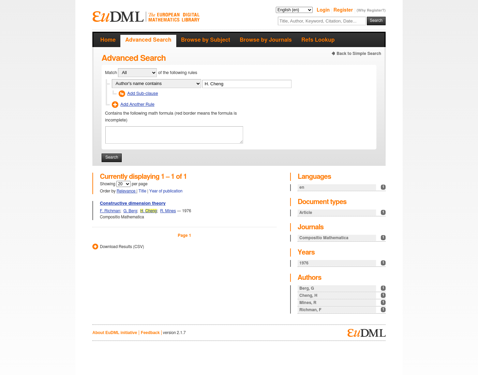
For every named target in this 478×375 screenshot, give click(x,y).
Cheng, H (342, 295)
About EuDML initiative (114, 332)
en (342, 187)
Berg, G (342, 288)
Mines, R (342, 302)
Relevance (126, 191)
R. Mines (168, 211)
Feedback (150, 332)
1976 (342, 262)
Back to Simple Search (359, 54)
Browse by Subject (205, 40)
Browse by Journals (266, 40)
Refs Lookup (318, 40)
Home (108, 40)
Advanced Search (148, 40)
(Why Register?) (371, 10)
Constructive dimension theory (133, 203)
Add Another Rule (137, 104)
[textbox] (322, 21)
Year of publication (165, 191)
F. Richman (110, 211)
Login (324, 10)
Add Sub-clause (142, 93)
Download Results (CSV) (122, 247)
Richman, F (342, 309)
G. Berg (130, 211)
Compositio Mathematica (342, 237)
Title (142, 191)
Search (376, 20)
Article (342, 212)
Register (343, 10)
